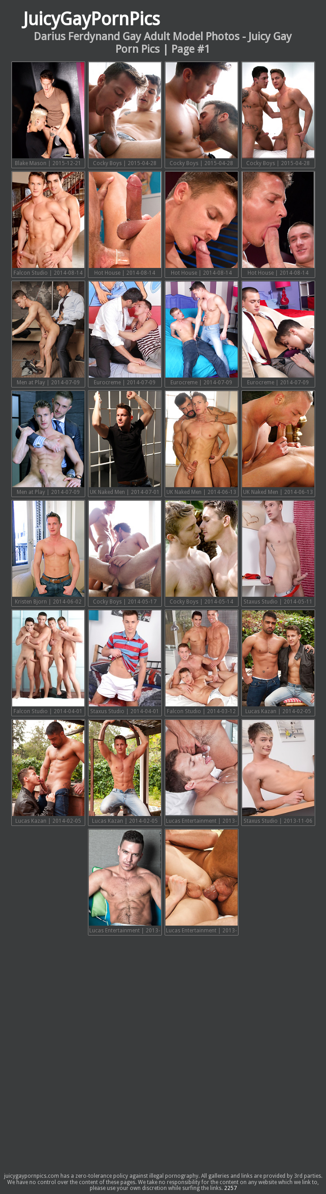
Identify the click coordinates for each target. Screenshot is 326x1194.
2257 (230, 1188)
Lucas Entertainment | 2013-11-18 (201, 773)
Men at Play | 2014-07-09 (48, 333)
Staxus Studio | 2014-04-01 (125, 662)
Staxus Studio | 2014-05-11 (278, 553)
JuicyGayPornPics (91, 19)
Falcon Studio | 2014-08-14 (48, 224)
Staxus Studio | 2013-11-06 (278, 772)
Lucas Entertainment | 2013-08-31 (125, 883)
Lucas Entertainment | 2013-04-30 (201, 883)
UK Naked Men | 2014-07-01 (125, 443)
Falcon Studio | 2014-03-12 (201, 662)
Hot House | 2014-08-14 (125, 224)
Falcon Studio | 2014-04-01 (48, 662)
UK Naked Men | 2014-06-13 (201, 443)
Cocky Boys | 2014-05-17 (125, 553)
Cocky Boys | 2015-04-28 (125, 114)
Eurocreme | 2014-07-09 (125, 333)
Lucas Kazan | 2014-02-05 (278, 662)
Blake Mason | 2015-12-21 (48, 114)
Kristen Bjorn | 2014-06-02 (48, 553)
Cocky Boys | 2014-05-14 (201, 553)
